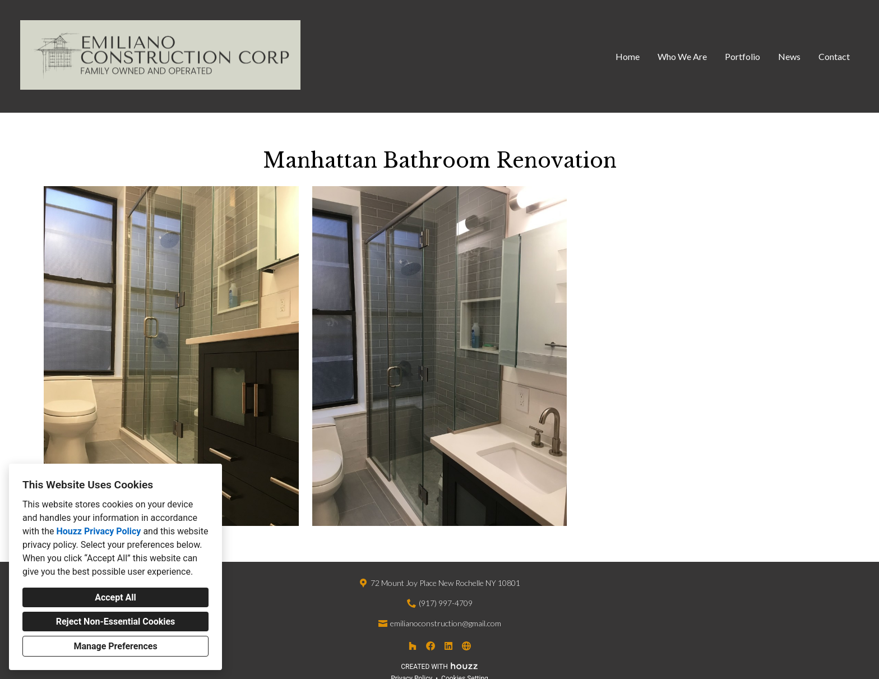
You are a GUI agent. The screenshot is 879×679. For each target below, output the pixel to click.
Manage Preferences (115, 646)
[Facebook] (430, 646)
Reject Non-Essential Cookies (115, 621)
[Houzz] (412, 646)
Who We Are (682, 56)
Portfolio (742, 56)
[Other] (466, 646)
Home (628, 56)
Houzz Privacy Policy (98, 531)
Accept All (115, 597)
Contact (834, 56)
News (789, 56)
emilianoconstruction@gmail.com (445, 623)
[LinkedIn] (448, 646)
